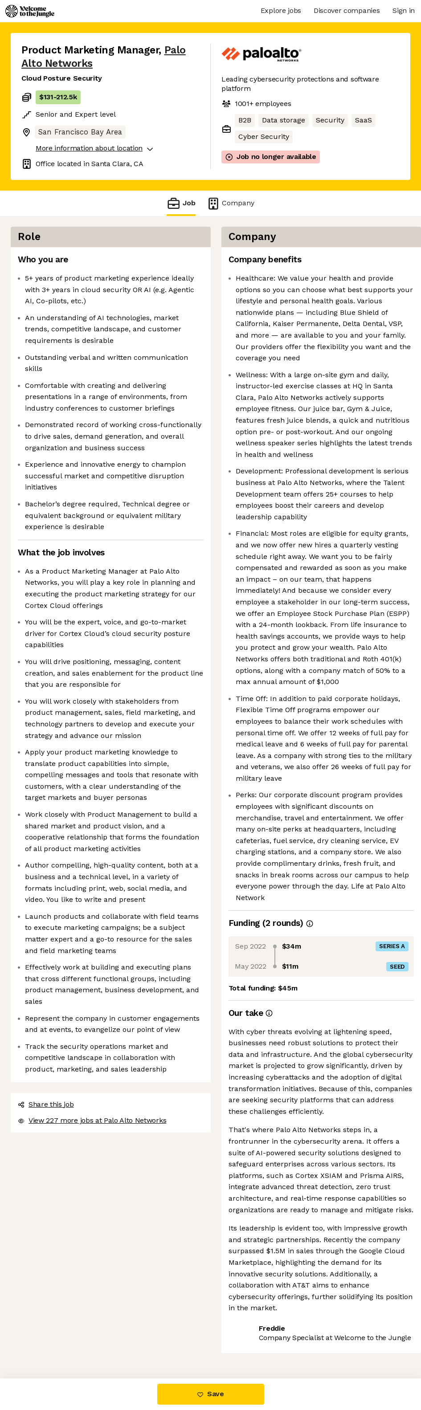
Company (230, 203)
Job (181, 203)
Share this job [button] (46, 1104)
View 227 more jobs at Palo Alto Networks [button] (92, 1120)
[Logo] (29, 11)
